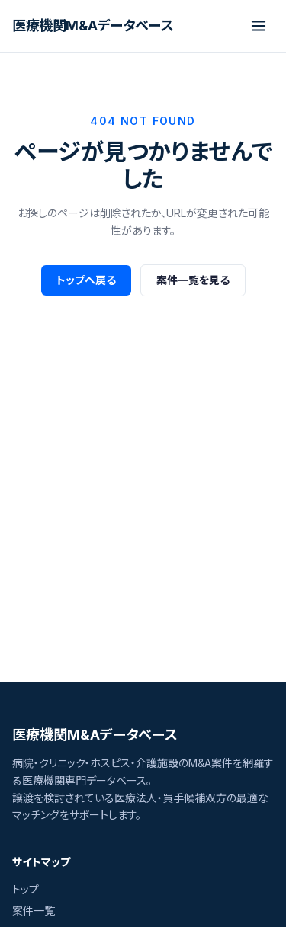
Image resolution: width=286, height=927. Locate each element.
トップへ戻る (86, 279)
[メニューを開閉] (258, 26)
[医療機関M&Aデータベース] (92, 26)
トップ (25, 889)
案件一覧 (33, 910)
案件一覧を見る (193, 279)
